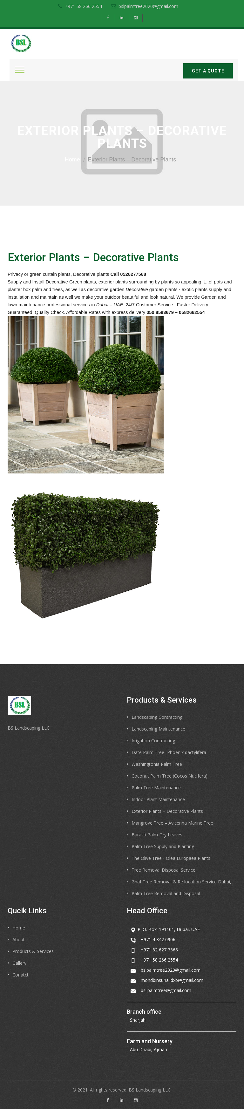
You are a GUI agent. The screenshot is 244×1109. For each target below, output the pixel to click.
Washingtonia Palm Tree (157, 764)
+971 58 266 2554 (80, 6)
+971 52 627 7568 (159, 950)
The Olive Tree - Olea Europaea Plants (171, 858)
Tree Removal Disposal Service (163, 870)
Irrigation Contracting (153, 741)
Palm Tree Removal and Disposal (166, 893)
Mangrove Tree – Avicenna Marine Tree (172, 823)
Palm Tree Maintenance (156, 788)
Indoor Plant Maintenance (158, 799)
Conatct (20, 975)
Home (72, 159)
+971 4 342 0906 (158, 939)
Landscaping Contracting (157, 717)
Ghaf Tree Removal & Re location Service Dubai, (181, 882)
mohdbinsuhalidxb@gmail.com (172, 980)
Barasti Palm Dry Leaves (157, 835)
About (18, 939)
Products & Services (33, 951)
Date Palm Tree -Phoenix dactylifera (169, 752)
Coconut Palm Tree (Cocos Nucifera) (169, 776)
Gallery (19, 963)
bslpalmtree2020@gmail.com (144, 6)
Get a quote (208, 70)
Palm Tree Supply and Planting (163, 846)
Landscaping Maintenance (158, 729)
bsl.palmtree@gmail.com (166, 990)
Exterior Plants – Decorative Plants (167, 811)
